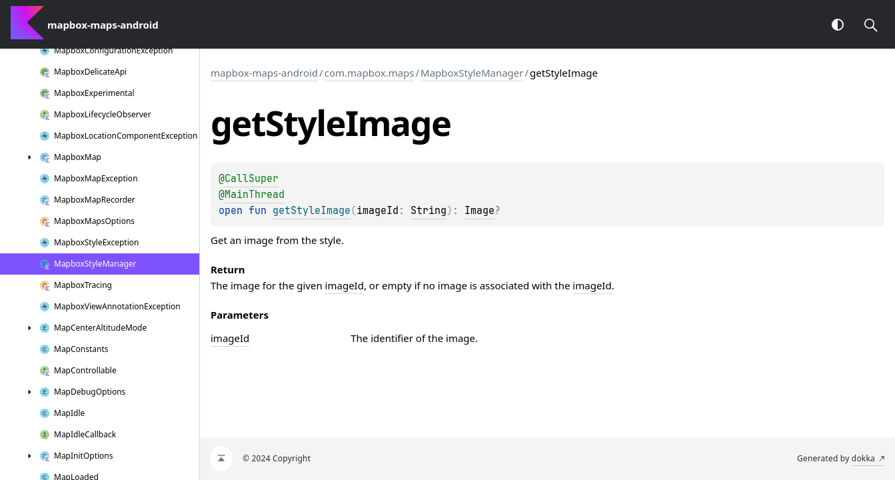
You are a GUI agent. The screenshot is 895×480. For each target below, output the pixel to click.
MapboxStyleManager (472, 72)
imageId (344, 285)
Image (479, 210)
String (429, 210)
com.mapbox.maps (370, 72)
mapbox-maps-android (264, 72)
